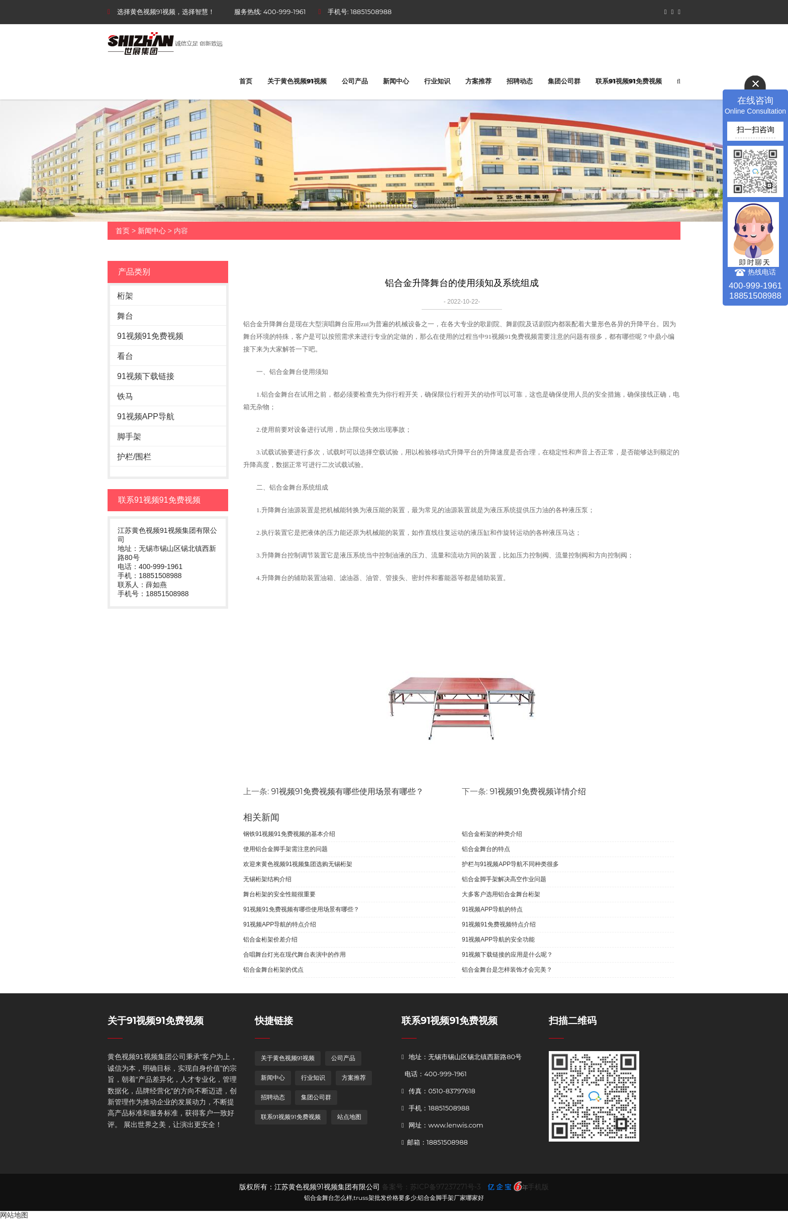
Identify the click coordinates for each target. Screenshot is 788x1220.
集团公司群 (564, 81)
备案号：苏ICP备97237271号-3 (431, 1186)
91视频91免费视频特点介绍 (499, 924)
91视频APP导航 (145, 416)
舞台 (125, 316)
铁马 (125, 396)
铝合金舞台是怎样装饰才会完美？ (507, 969)
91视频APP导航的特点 (492, 909)
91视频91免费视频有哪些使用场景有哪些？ (301, 909)
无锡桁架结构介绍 (267, 879)
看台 (125, 356)
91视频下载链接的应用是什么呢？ (507, 954)
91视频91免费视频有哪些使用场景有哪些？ (347, 791)
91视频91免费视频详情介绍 (538, 791)
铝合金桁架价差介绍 (270, 939)
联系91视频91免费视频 (629, 81)
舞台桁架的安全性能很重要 (279, 894)
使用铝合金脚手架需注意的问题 (285, 849)
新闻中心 (396, 81)
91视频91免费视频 (150, 336)
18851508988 (370, 12)
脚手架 (129, 436)
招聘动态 (520, 81)
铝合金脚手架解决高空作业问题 (504, 879)
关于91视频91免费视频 (156, 1020)
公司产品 (355, 81)
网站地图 (14, 1215)
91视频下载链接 (145, 376)
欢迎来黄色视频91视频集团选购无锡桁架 (297, 864)
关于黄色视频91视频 (297, 81)
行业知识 (437, 81)
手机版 (538, 1186)
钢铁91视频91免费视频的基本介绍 (289, 833)
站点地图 (349, 1116)
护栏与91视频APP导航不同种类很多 (510, 864)
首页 (245, 81)
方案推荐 (478, 81)
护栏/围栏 (134, 456)
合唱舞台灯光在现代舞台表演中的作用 (294, 954)
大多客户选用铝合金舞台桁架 (501, 894)
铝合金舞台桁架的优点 (273, 969)
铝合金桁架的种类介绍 (492, 833)
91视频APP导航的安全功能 (498, 939)
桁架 (125, 296)
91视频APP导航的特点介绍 (279, 924)
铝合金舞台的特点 (486, 849)
